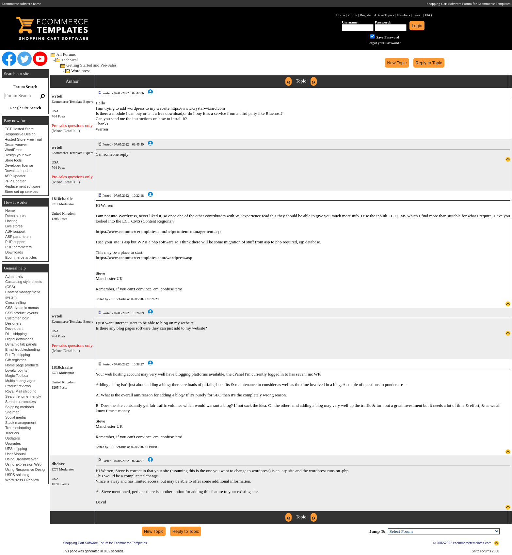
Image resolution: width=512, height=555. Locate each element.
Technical (69, 59)
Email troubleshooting (22, 349)
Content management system (22, 294)
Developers (14, 329)
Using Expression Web (23, 464)
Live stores (14, 226)
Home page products (22, 365)
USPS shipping (17, 475)
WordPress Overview (22, 480)
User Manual (15, 454)
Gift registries (15, 360)
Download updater (19, 171)
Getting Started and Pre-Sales (91, 65)
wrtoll (57, 96)
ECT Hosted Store (19, 129)
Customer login (17, 318)
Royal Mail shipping (20, 391)
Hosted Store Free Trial (23, 139)
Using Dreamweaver (21, 459)
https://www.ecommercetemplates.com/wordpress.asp (144, 257)
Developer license (19, 165)
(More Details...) (66, 130)
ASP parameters (18, 237)
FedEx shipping (17, 355)
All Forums (66, 54)
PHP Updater (15, 181)
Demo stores (15, 216)
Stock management (20, 422)
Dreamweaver (16, 144)
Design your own (18, 155)
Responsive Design (20, 134)
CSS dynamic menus (22, 308)
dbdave (58, 463)
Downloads (14, 252)
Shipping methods (19, 407)
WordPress (13, 150)
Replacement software (22, 186)
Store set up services (21, 191)
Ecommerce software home (21, 4)
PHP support (15, 242)
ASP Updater (15, 176)
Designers (13, 323)
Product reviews (18, 386)
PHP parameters (18, 247)
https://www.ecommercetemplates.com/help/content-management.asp (158, 231)
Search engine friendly (23, 396)
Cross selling (15, 302)
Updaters (12, 438)
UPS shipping (16, 449)
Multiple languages (20, 381)
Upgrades (13, 443)
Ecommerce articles (21, 257)
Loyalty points (16, 370)
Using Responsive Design (25, 469)
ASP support (15, 231)
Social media (15, 417)
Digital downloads (19, 339)
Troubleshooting (18, 428)
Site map (12, 412)
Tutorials (12, 433)
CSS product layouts (21, 313)
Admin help (14, 276)
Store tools (13, 160)
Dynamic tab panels (21, 344)
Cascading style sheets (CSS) (23, 284)
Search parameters (20, 402)
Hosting (11, 221)
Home (10, 210)
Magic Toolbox (16, 376)
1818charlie (62, 198)
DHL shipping (16, 334)
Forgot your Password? (384, 43)
